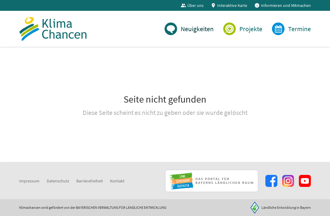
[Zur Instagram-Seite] (288, 181)
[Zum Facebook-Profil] (271, 181)
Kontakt (117, 181)
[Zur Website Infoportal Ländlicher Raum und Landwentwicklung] (211, 181)
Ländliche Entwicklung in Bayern (286, 207)
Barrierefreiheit (89, 181)
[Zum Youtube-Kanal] (305, 181)
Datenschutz (58, 181)
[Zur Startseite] (52, 29)
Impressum (29, 181)
